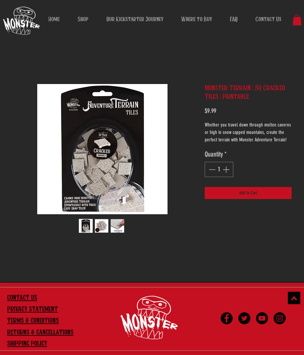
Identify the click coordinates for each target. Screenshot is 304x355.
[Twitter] (244, 318)
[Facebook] (227, 318)
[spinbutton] (219, 169)
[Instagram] (280, 318)
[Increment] (226, 169)
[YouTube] (262, 318)
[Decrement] (211, 169)
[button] (297, 20)
